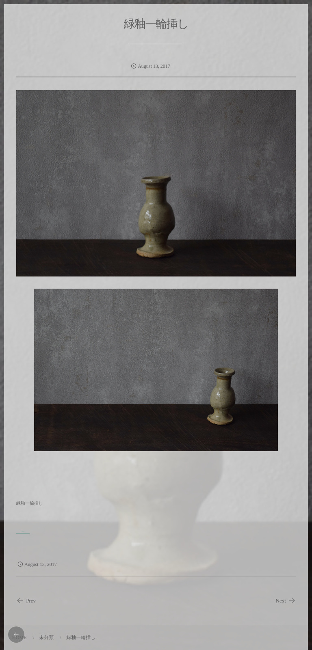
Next (286, 601)
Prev (26, 601)
